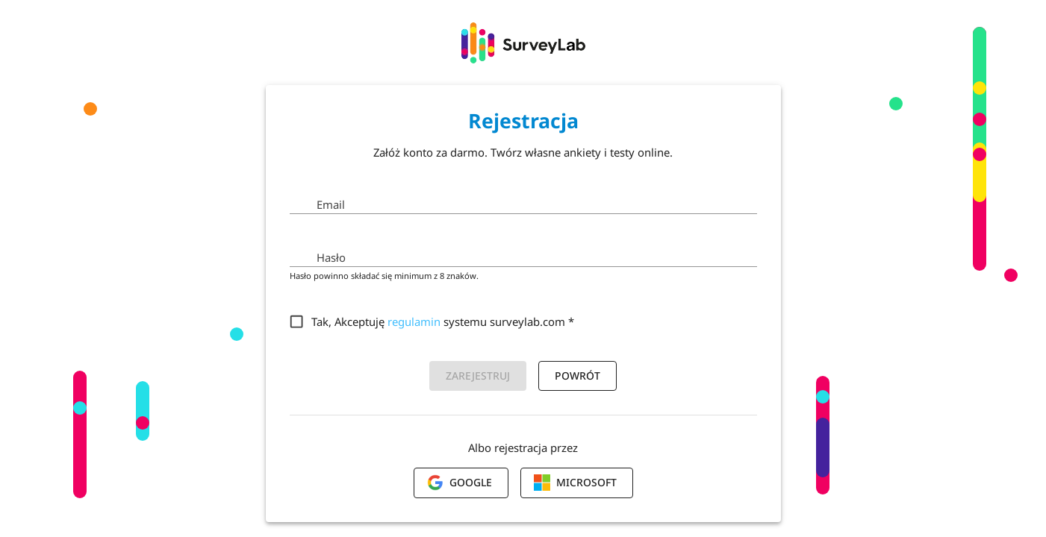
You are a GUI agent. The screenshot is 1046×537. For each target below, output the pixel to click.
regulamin (413, 321)
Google (459, 482)
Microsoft (575, 482)
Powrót (577, 375)
